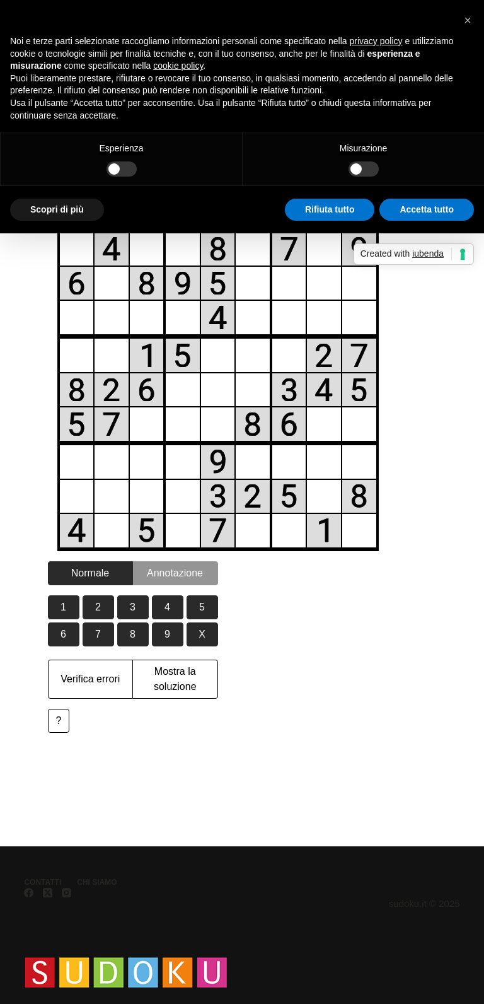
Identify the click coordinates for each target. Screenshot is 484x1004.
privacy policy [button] (376, 41)
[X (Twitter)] (47, 892)
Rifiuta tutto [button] (330, 209)
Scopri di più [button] (57, 209)
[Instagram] (66, 892)
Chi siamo (97, 882)
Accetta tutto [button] (427, 209)
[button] (468, 20)
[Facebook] (28, 892)
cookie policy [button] (178, 66)
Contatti (42, 882)
